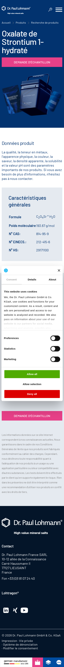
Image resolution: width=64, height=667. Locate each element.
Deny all (32, 394)
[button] (58, 10)
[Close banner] (59, 270)
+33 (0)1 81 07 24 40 (21, 578)
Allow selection (32, 384)
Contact (7, 546)
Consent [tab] (11, 279)
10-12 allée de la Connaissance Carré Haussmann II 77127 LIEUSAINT (24, 563)
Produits (21, 22)
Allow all (32, 374)
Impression (9, 641)
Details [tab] (32, 279)
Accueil (6, 22)
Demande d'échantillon (32, 62)
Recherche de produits (45, 22)
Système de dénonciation (20, 644)
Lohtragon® (10, 593)
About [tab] (52, 279)
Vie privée (26, 641)
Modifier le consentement (20, 648)
